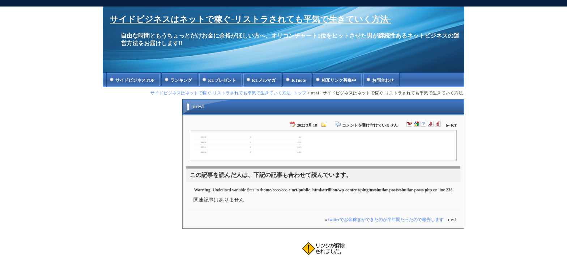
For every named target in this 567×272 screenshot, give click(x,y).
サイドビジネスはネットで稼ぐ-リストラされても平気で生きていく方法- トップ (228, 92)
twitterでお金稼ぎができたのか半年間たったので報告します (386, 219)
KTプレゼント (222, 80)
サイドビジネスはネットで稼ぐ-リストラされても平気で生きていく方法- (250, 19)
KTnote (298, 80)
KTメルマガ (264, 80)
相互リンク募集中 (338, 80)
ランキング (181, 80)
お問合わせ (383, 80)
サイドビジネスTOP (134, 80)
